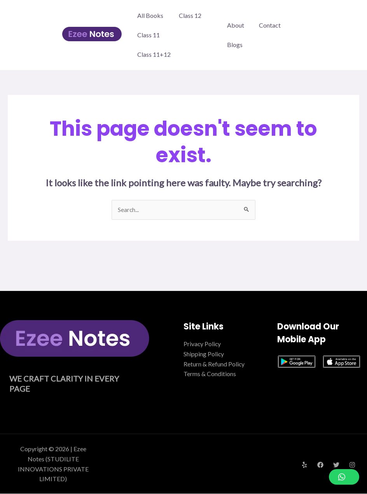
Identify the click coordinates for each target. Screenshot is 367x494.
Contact (267, 25)
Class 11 (148, 35)
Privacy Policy (203, 344)
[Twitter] (336, 465)
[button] (344, 477)
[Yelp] (304, 465)
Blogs (235, 44)
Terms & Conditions (210, 373)
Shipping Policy (204, 353)
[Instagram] (352, 465)
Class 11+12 (154, 54)
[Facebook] (320, 465)
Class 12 (190, 15)
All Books (150, 15)
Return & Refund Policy (214, 364)
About (235, 25)
